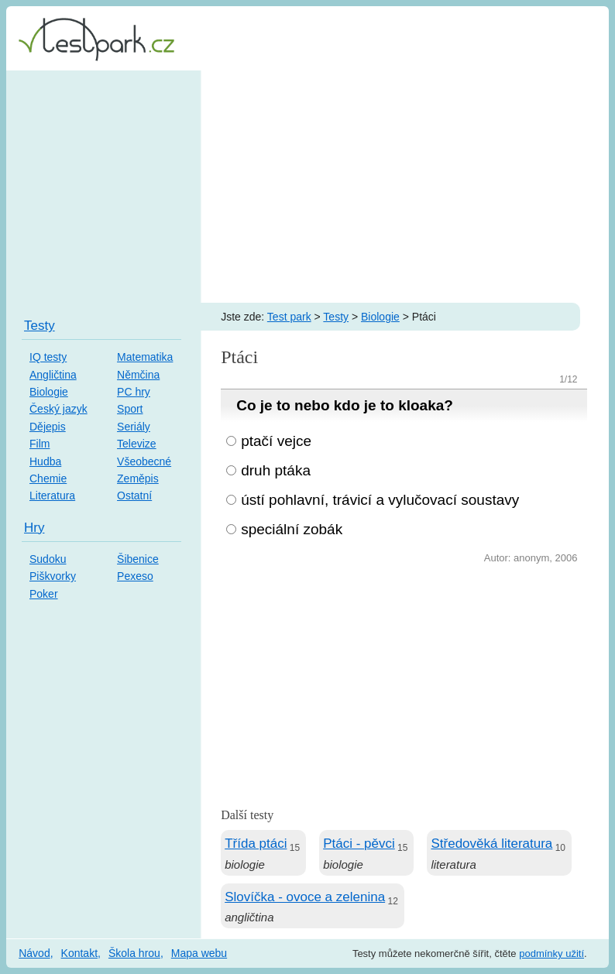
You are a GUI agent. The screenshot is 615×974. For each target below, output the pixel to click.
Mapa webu (199, 953)
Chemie (48, 478)
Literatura (52, 495)
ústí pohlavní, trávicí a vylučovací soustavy (380, 500)
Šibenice (138, 559)
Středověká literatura (491, 843)
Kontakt (79, 953)
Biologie (380, 316)
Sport (130, 409)
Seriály (133, 426)
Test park (289, 316)
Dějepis (47, 426)
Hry (34, 527)
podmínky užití (551, 953)
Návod (34, 953)
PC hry (133, 392)
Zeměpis (138, 478)
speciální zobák (291, 529)
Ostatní (134, 495)
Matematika (145, 357)
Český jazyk (58, 409)
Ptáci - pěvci (359, 843)
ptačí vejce (276, 441)
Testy (336, 316)
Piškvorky (52, 576)
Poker (43, 594)
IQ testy (48, 357)
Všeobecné (144, 461)
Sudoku (47, 559)
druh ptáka (276, 470)
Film (39, 443)
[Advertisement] (307, 186)
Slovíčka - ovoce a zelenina (305, 897)
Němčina (138, 375)
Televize (136, 443)
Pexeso (135, 576)
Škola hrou (134, 953)
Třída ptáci (256, 843)
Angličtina (53, 375)
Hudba (45, 461)
